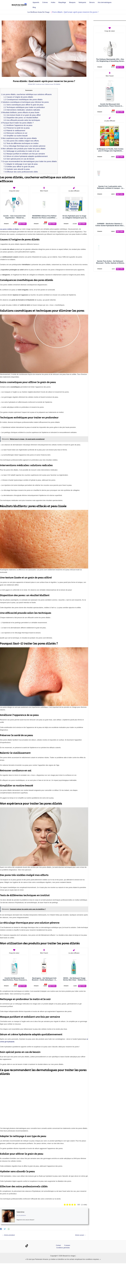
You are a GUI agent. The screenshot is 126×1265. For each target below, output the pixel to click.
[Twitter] (5, 1229)
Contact (51, 1246)
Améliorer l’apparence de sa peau (18, 125)
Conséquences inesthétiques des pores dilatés (23, 99)
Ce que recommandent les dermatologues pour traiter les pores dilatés (29, 161)
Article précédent (9, 1235)
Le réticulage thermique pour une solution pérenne (24, 146)
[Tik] (26, 1246)
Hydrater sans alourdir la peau (17, 169)
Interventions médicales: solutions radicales (22, 110)
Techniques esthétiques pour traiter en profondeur (24, 107)
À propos (58, 1246)
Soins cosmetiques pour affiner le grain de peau (23, 105)
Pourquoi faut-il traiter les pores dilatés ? (17, 123)
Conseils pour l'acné (39, 84)
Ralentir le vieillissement (14, 130)
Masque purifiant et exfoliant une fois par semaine (24, 154)
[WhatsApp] (9, 1229)
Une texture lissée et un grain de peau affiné (22, 115)
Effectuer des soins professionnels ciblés (21, 172)
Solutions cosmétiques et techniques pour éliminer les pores (25, 102)
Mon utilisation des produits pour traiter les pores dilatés (23, 149)
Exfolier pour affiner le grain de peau (19, 167)
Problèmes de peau (49, 84)
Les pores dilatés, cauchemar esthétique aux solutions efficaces (26, 94)
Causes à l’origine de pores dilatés (18, 97)
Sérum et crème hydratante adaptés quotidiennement (26, 156)
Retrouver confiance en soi (15, 133)
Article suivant (80, 1235)
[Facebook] (1, 1229)
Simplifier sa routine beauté (16, 136)
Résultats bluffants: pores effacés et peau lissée (20, 112)
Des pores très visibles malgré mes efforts (21, 141)
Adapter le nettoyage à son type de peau (21, 164)
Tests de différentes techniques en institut (21, 143)
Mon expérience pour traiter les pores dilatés (19, 138)
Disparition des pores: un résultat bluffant (21, 118)
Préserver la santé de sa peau (17, 128)
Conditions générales (70, 1246)
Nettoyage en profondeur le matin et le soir (21, 151)
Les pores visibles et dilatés (10, 229)
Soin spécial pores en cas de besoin (19, 159)
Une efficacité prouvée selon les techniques (22, 120)
